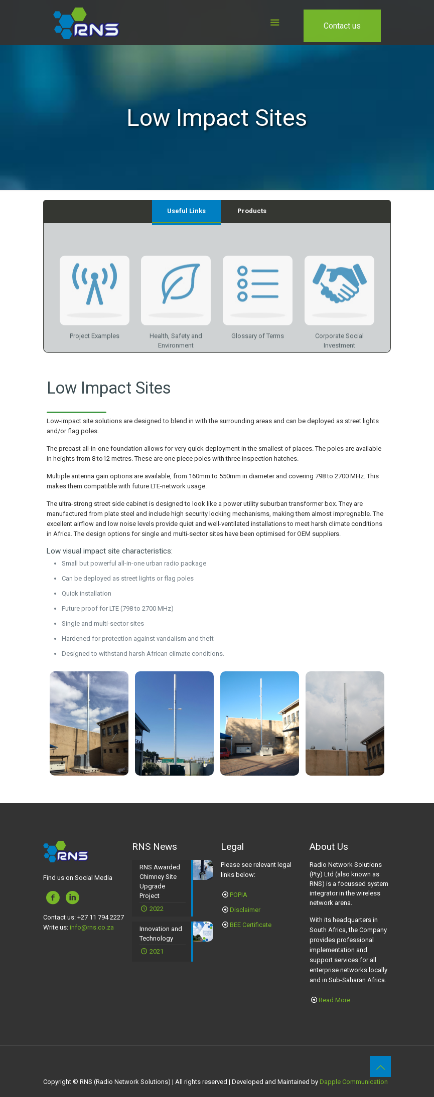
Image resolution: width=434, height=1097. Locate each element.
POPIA (238, 894)
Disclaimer (245, 909)
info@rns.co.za (92, 927)
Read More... (337, 1000)
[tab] (186, 211)
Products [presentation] (251, 211)
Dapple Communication (354, 1081)
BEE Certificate (250, 925)
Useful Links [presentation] (186, 211)
